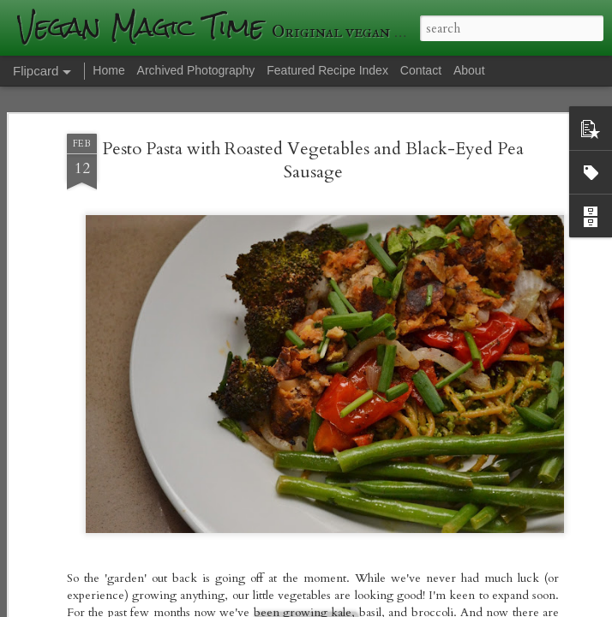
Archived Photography (196, 70)
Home (108, 70)
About (469, 70)
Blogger (569, 593)
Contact (420, 70)
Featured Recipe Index (327, 70)
